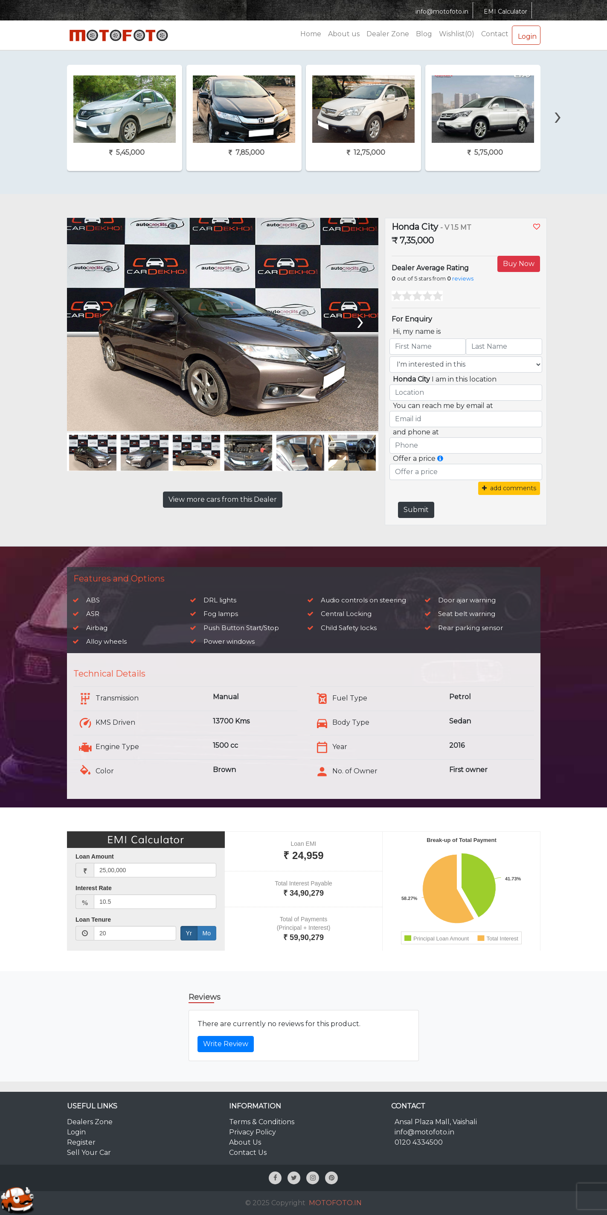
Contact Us (248, 1152)
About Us (245, 1142)
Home (310, 34)
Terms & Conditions (261, 1122)
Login (526, 35)
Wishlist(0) (456, 34)
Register (81, 1142)
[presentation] (557, 101)
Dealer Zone (387, 34)
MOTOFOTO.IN (335, 1203)
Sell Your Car (89, 1152)
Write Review (225, 1044)
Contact (494, 34)
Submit (416, 510)
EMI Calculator (504, 11)
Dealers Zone (90, 1122)
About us (344, 34)
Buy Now (518, 264)
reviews (462, 278)
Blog (424, 34)
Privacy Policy (252, 1132)
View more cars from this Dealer (222, 499)
